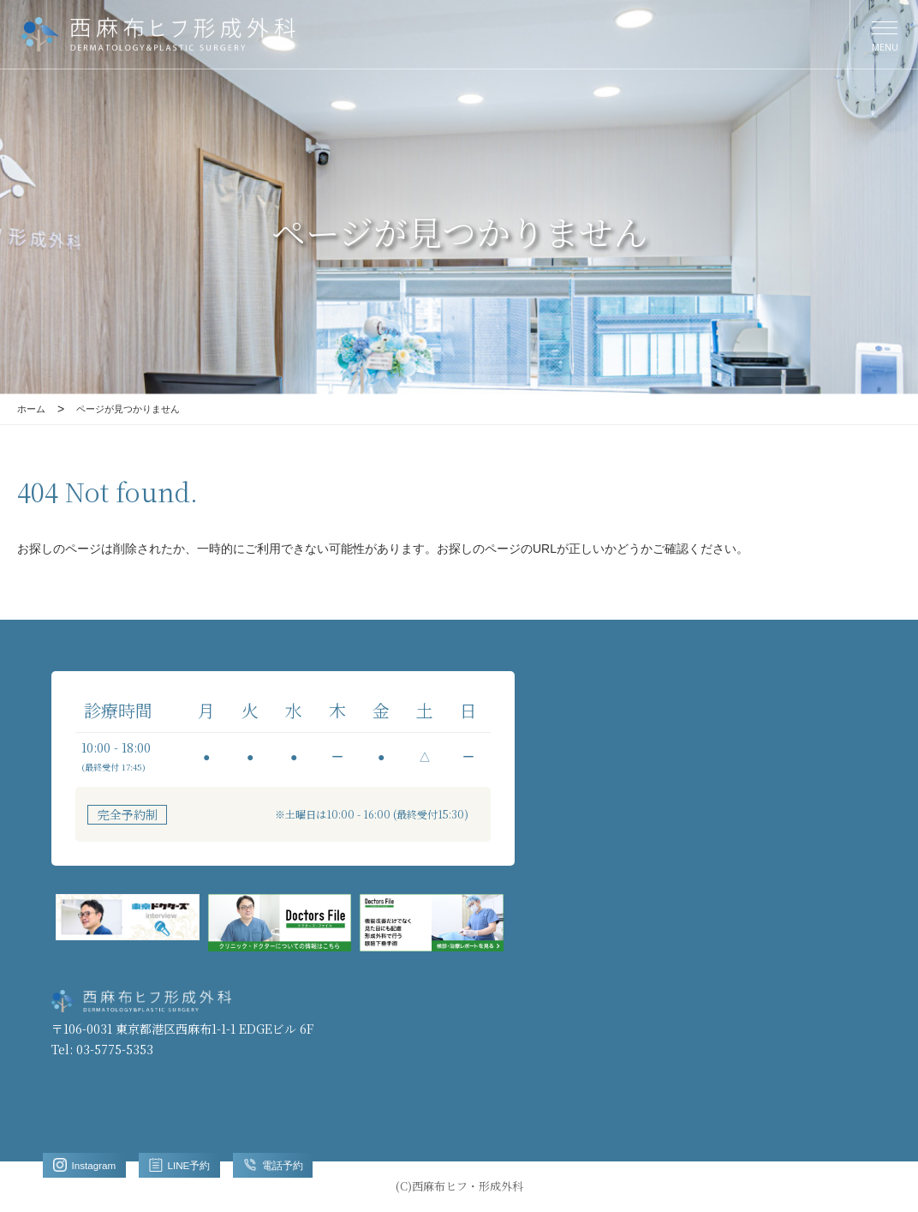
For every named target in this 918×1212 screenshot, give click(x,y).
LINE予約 (199, 1162)
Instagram (91, 1162)
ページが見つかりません (142, 409)
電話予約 (305, 1162)
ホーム (34, 409)
